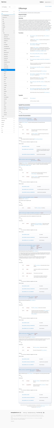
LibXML (4, 23)
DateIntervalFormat (7, 38)
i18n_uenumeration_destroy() (37, 224)
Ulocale (5, 95)
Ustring (5, 108)
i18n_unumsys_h (46, 35)
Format (5, 42)
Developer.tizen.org (31, 412)
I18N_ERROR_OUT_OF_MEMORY (28, 240)
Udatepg (5, 91)
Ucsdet (5, 87)
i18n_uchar (32, 89)
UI (8, 128)
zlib (3, 116)
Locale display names (7, 48)
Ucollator (5, 85)
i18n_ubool (32, 75)
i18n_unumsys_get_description (35, 88)
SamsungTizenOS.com (15, 412)
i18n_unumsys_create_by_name (35, 43)
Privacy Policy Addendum (21, 419)
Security (8, 124)
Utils (9, 31)
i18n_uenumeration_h (46, 59)
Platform (42, 2)
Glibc (3, 21)
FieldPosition (6, 40)
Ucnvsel (5, 83)
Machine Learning (8, 118)
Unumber (46, 30)
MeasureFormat (6, 52)
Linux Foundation (18, 415)
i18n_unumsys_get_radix (34, 81)
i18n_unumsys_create (33, 35)
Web (8, 132)
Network (8, 122)
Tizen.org (25, 412)
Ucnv (5, 81)
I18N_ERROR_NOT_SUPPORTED (27, 149)
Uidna (5, 93)
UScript (5, 71)
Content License (38, 407)
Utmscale (5, 112)
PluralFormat (6, 58)
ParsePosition (6, 56)
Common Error (5, 17)
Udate (5, 89)
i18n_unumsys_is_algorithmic (35, 73)
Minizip (4, 25)
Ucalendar (5, 77)
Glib (3, 19)
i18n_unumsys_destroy (34, 53)
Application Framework (8, 11)
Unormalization (6, 97)
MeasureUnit (6, 54)
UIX (8, 130)
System (8, 126)
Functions (46, 6)
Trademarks (12, 421)
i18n (9, 32)
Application (48, 2)
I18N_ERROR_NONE (25, 146)
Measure (5, 50)
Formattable (5, 44)
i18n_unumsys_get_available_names (40, 50)
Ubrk (4, 75)
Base (8, 13)
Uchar (5, 79)
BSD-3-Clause (43, 406)
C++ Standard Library (6, 15)
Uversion (5, 114)
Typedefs (50, 6)
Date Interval (6, 36)
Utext (5, 110)
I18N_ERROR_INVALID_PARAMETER (28, 154)
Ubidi (5, 73)
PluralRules (5, 60)
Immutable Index (6, 46)
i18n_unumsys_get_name (34, 67)
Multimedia (8, 120)
